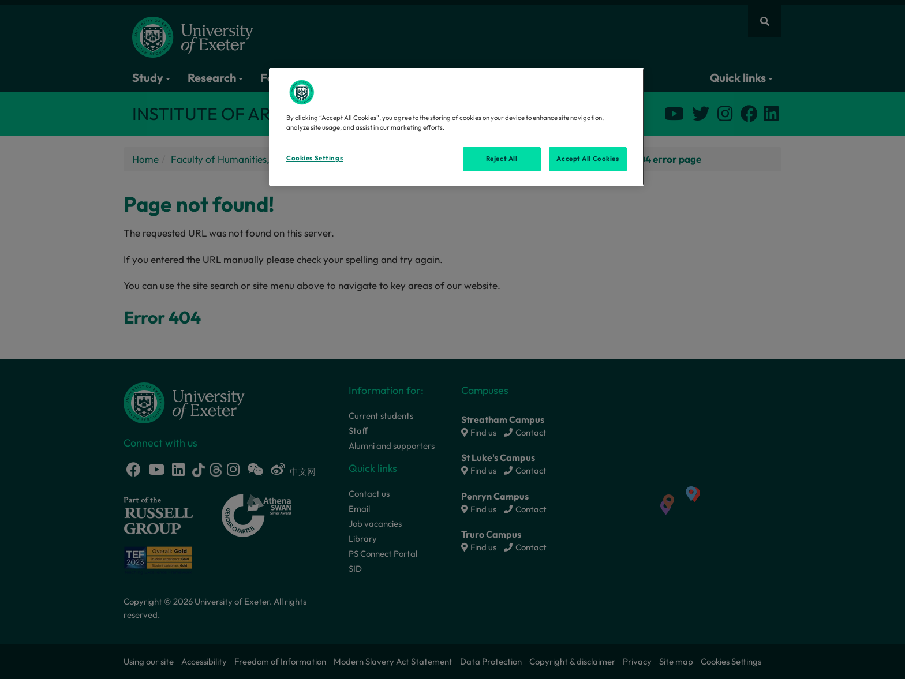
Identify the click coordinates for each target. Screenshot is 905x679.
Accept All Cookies (587, 159)
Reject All (502, 159)
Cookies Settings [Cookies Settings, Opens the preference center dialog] (314, 158)
